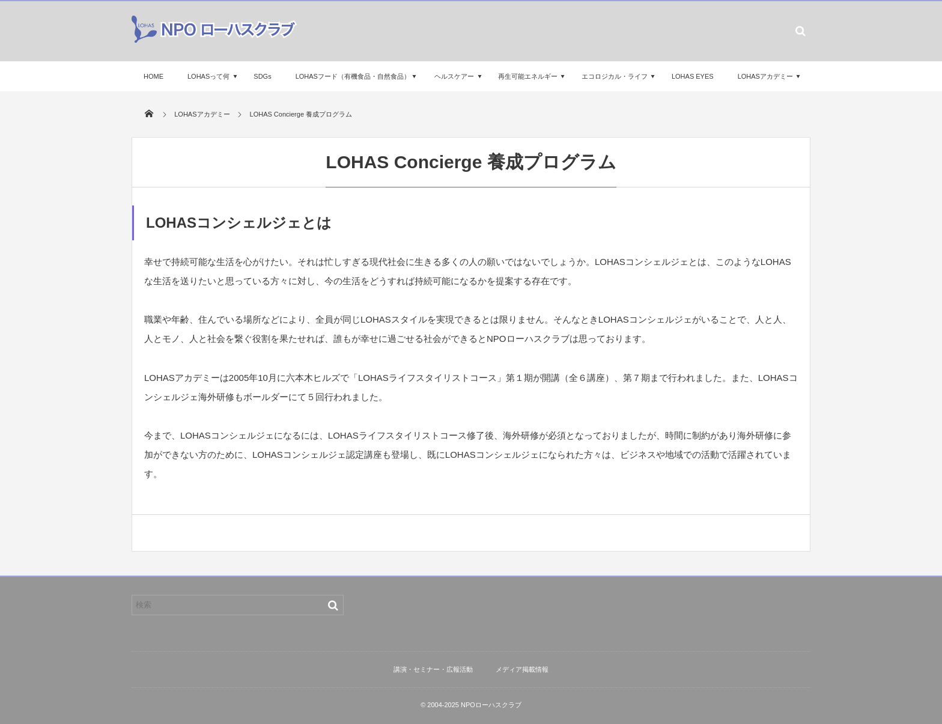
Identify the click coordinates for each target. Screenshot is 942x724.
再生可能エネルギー (528, 76)
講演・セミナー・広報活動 (433, 669)
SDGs (262, 76)
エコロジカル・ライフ (615, 76)
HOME (153, 76)
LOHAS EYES (693, 76)
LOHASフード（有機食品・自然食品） (353, 76)
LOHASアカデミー (765, 76)
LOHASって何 (208, 76)
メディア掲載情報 (522, 669)
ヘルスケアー (454, 76)
